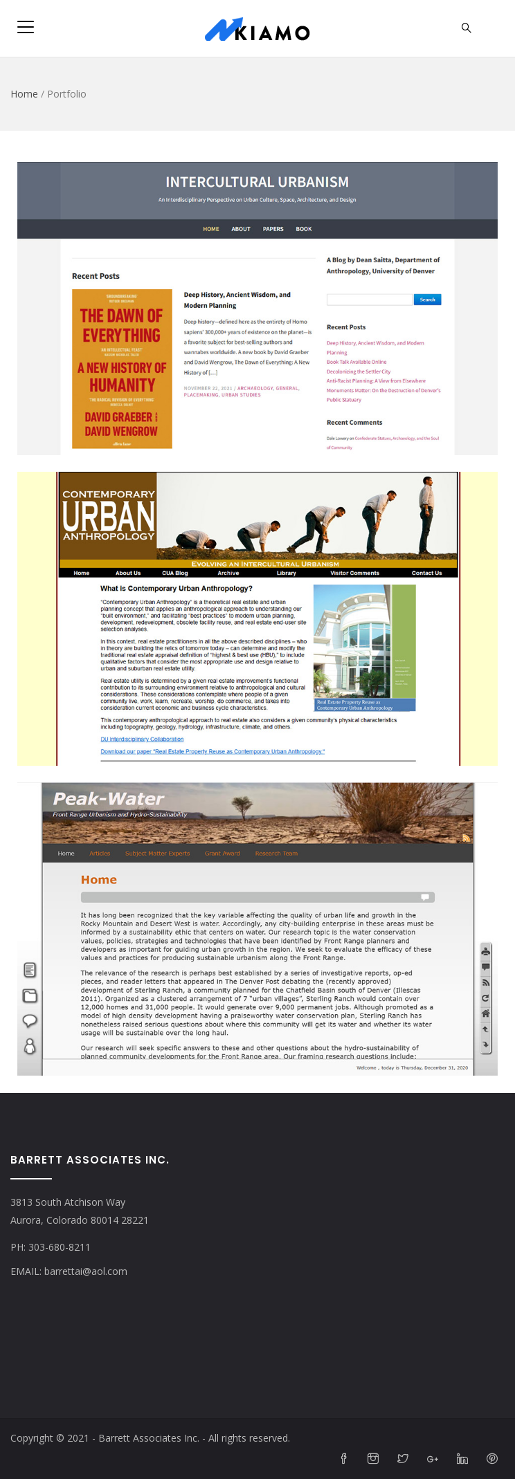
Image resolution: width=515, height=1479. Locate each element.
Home (24, 93)
